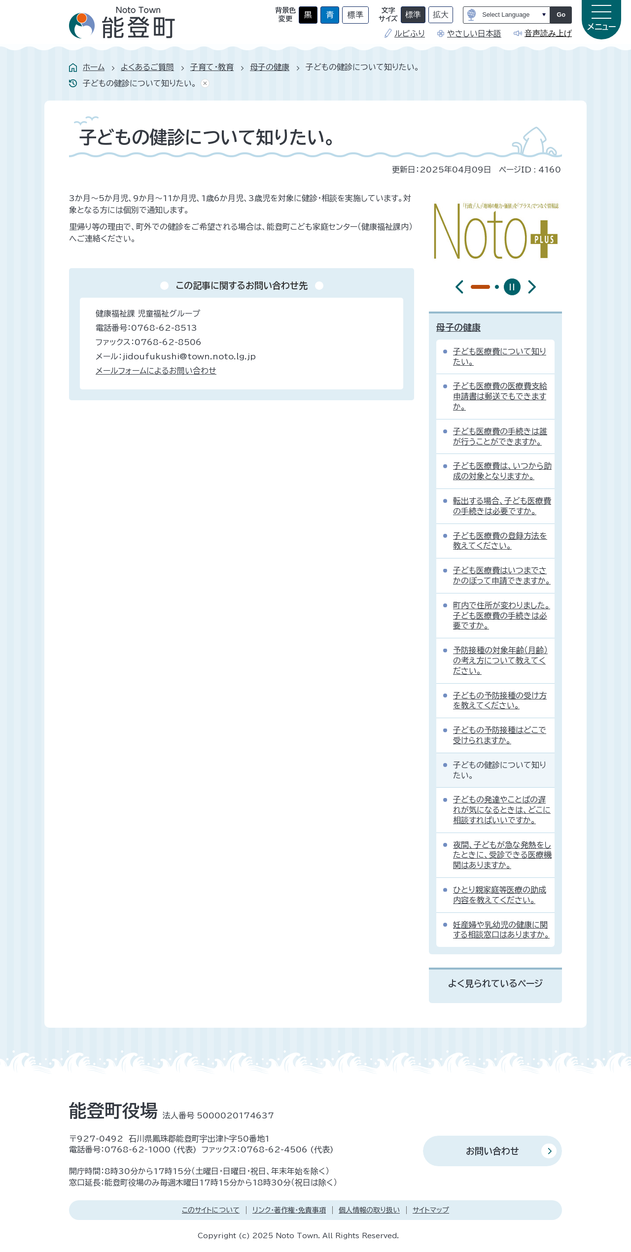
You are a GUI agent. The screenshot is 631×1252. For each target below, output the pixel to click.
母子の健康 (269, 67)
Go (561, 14)
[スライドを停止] (512, 287)
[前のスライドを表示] (459, 287)
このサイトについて (211, 1210)
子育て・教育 (212, 67)
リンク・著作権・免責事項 (289, 1210)
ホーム (94, 67)
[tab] (472, 286)
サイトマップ (431, 1210)
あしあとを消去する (203, 83)
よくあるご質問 (147, 67)
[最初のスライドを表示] (532, 287)
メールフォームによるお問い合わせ (156, 371)
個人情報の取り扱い (369, 1210)
